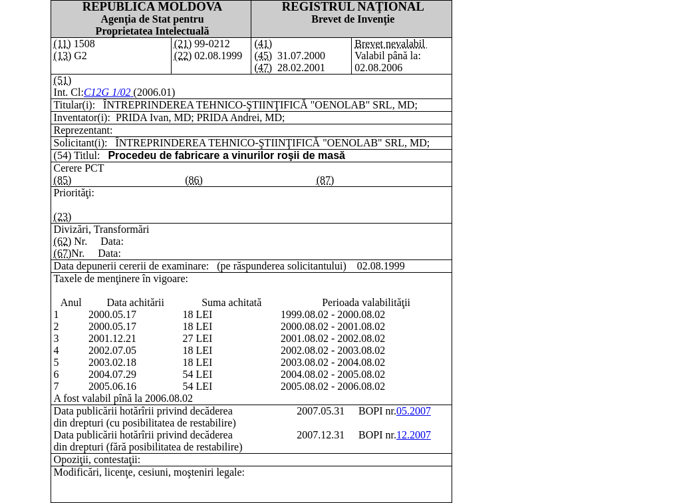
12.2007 (413, 434)
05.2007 (413, 411)
